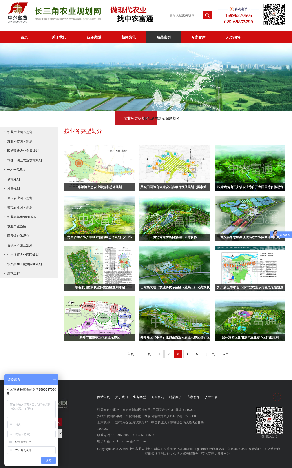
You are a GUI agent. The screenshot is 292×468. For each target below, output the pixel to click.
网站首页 (103, 397)
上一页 (146, 354)
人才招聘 (233, 37)
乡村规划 (13, 179)
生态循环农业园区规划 (23, 254)
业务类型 (94, 37)
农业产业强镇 (16, 226)
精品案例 (163, 37)
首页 (24, 37)
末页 (225, 354)
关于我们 (59, 37)
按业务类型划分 (124, 118)
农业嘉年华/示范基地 (21, 217)
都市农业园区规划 (19, 207)
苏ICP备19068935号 (233, 449)
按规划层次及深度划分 (168, 118)
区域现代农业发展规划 (23, 151)
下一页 (210, 354)
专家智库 (198, 37)
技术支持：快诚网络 (215, 453)
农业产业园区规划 (19, 132)
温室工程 (13, 273)
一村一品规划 (16, 170)
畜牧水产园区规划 (19, 245)
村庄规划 (13, 188)
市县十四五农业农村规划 (24, 160)
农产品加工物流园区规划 (24, 264)
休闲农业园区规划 (19, 198)
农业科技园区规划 (19, 141)
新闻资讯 (129, 37)
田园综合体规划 (18, 236)
